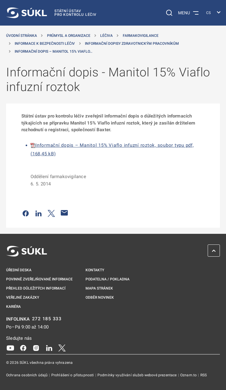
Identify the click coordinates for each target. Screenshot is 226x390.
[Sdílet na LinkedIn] (38, 213)
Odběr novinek (100, 297)
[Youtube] (10, 347)
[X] (62, 347)
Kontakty (95, 270)
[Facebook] (23, 347)
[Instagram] (36, 347)
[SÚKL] (51, 13)
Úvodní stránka (21, 35)
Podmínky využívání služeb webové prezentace (137, 375)
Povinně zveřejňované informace (39, 279)
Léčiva (106, 35)
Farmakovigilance (141, 35)
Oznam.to (189, 375)
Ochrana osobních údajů (27, 375)
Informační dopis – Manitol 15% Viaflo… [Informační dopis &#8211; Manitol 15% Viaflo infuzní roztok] (53, 51)
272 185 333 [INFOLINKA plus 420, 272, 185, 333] (47, 319)
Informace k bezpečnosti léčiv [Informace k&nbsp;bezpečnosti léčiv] (45, 43)
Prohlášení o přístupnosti (73, 375)
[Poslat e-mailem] (64, 213)
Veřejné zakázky (22, 297)
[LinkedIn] (49, 347)
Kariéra (13, 306)
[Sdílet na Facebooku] (25, 213)
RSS (203, 375)
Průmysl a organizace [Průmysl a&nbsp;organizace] (68, 35)
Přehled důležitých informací (35, 288)
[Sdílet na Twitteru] (51, 213)
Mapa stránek (99, 288)
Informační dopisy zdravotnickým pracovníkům (132, 43)
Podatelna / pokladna (107, 279)
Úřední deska (18, 270)
